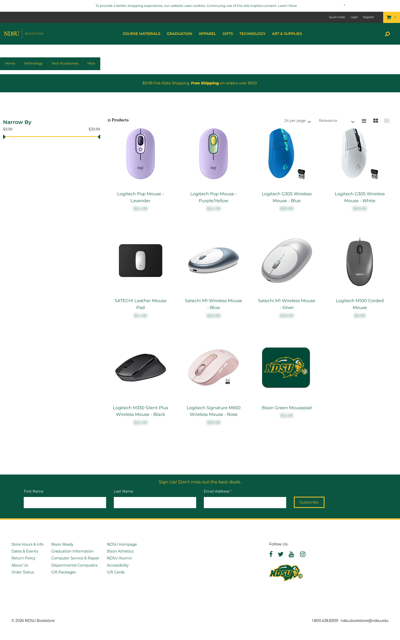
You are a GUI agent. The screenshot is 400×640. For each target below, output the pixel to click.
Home (10, 63)
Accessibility (118, 565)
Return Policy (23, 558)
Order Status (22, 572)
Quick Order (337, 17)
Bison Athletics (120, 551)
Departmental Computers (74, 565)
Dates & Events (24, 551)
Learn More (287, 6)
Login (354, 17)
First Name (33, 491)
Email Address (218, 491)
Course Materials (141, 33)
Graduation (179, 33)
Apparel (207, 33)
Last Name (123, 491)
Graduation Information (72, 551)
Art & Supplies (287, 33)
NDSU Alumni (119, 558)
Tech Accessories (65, 63)
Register (368, 17)
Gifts (227, 33)
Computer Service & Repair (75, 558)
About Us (19, 565)
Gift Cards (115, 572)
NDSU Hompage (122, 544)
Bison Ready (62, 544)
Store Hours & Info (27, 544)
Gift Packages (63, 572)
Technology (253, 33)
